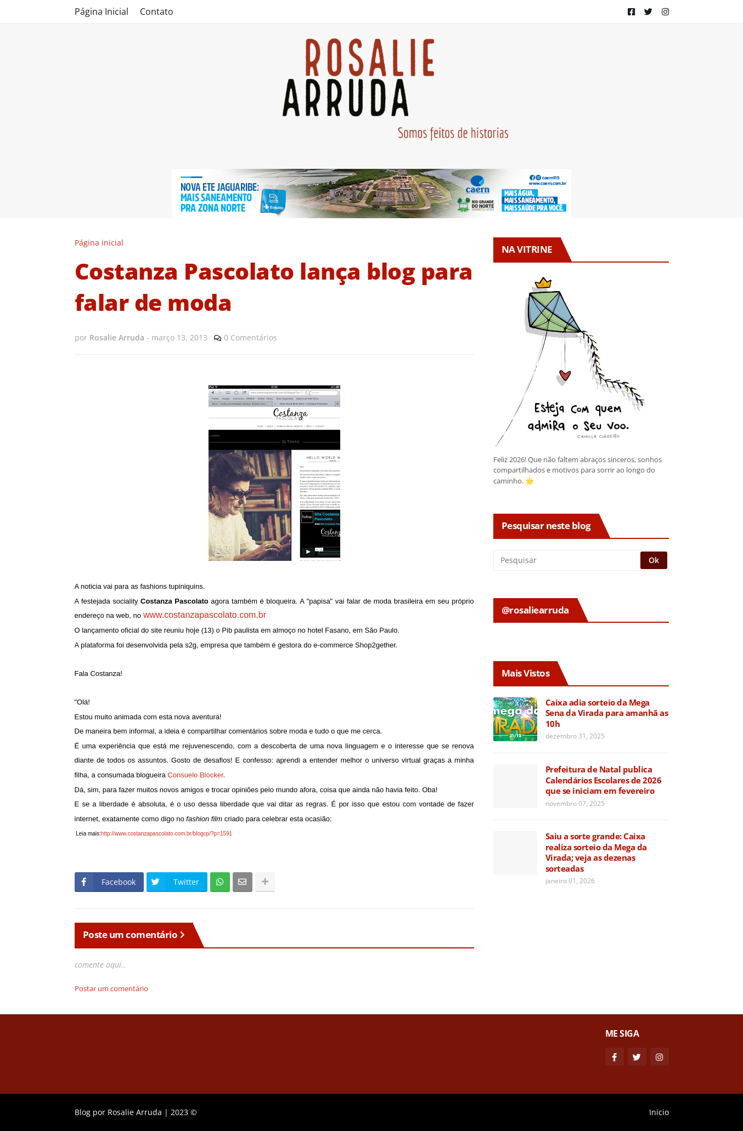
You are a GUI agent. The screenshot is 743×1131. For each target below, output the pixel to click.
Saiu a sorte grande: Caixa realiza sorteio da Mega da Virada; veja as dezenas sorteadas (596, 852)
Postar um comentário (111, 988)
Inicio (659, 1112)
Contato (156, 11)
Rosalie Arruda (135, 1112)
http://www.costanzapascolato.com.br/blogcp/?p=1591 (166, 834)
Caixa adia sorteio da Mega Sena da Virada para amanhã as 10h (606, 713)
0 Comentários (250, 337)
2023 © (184, 1112)
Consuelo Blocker (195, 775)
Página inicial (99, 242)
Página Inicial (101, 11)
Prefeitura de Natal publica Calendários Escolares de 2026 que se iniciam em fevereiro (603, 780)
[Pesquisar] (567, 560)
